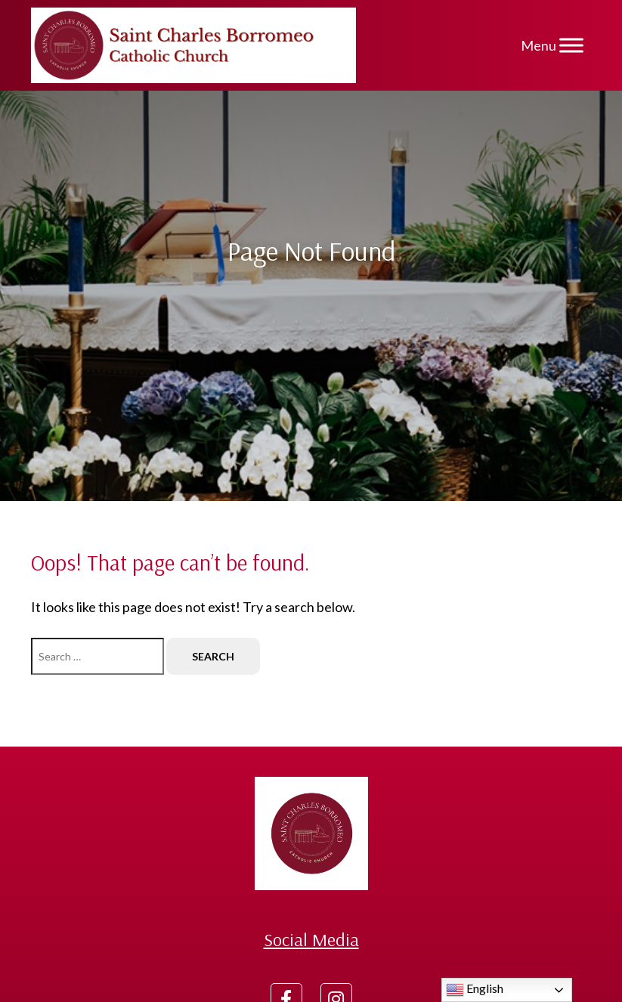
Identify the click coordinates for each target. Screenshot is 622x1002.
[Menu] (571, 45)
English (474, 990)
